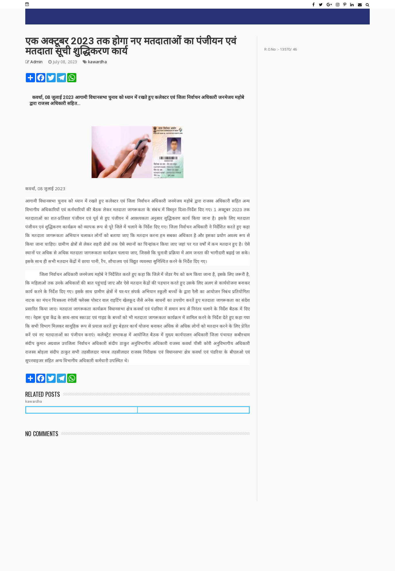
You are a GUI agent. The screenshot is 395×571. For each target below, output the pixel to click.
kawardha (97, 61)
